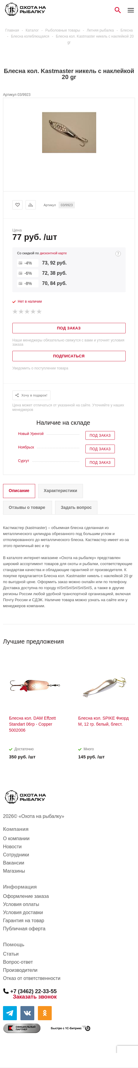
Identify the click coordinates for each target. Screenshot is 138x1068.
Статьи (11, 953)
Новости (12, 846)
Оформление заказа (26, 896)
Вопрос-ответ (18, 962)
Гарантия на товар (23, 920)
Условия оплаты (21, 904)
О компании (16, 838)
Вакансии (13, 862)
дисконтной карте (53, 253)
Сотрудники (16, 854)
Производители (20, 970)
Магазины (14, 871)
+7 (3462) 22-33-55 (33, 991)
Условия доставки (23, 912)
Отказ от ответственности (31, 978)
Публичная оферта (24, 928)
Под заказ (100, 435)
